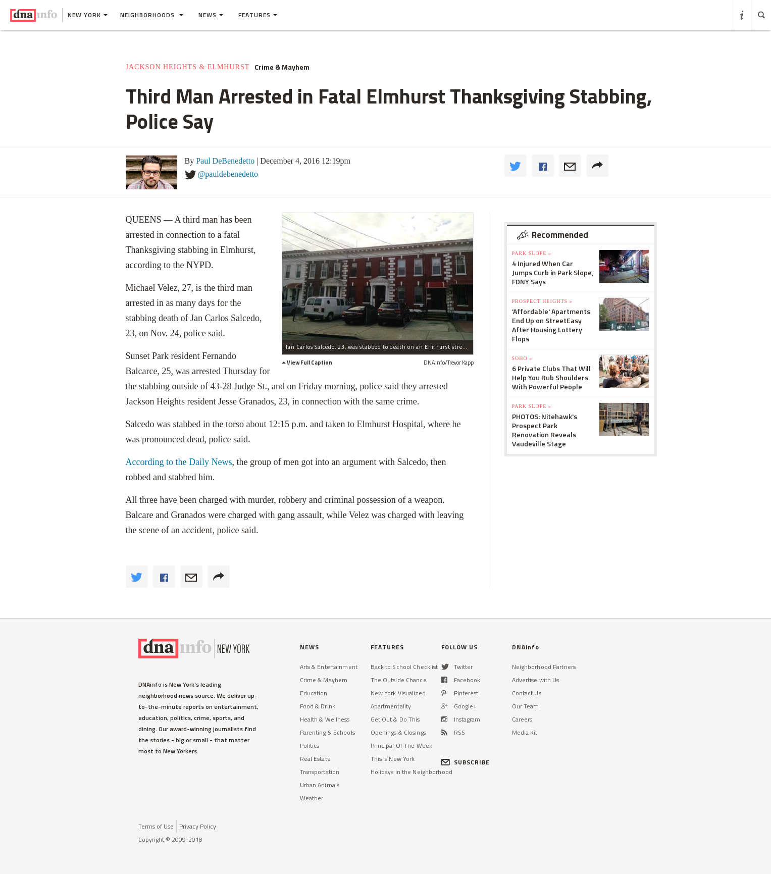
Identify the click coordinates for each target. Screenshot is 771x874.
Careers (522, 719)
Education (314, 693)
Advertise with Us (535, 680)
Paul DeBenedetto (225, 161)
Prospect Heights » (542, 301)
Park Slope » (531, 253)
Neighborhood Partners (544, 667)
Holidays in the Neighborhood (411, 772)
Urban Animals (320, 785)
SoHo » (522, 358)
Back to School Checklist (404, 667)
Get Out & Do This (395, 719)
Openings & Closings (398, 732)
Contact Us (526, 693)
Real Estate (315, 758)
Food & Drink (317, 706)
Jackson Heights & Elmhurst (188, 67)
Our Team (525, 706)
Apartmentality (391, 706)
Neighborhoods (151, 15)
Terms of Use (156, 826)
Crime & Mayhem (282, 67)
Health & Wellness (325, 719)
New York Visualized (398, 693)
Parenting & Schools (327, 732)
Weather (312, 798)
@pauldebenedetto (228, 174)
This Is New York (393, 758)
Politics (310, 745)
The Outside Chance (399, 680)
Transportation (320, 772)
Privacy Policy (197, 826)
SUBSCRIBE (465, 762)
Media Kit (525, 732)
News (210, 15)
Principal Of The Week (402, 745)
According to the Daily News (179, 462)
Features (257, 15)
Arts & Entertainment (328, 667)
